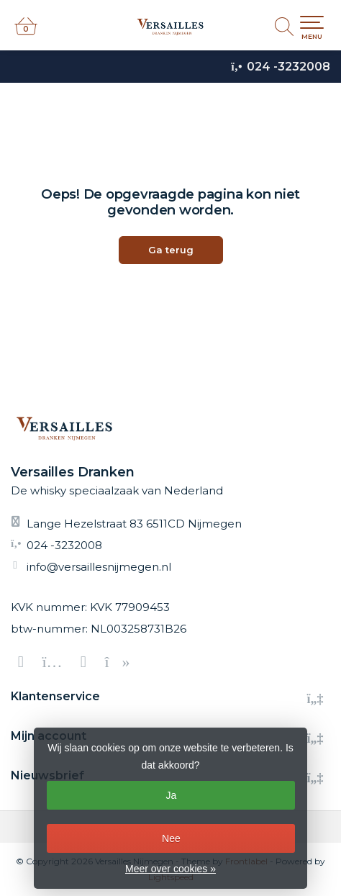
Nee (171, 838)
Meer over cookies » (170, 868)
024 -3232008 (288, 66)
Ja (171, 795)
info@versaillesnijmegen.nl (99, 567)
